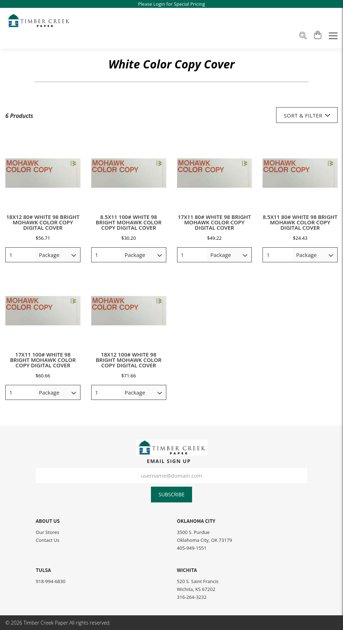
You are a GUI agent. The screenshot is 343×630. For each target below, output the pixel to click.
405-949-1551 (192, 548)
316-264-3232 (192, 597)
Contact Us (47, 540)
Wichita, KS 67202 (196, 589)
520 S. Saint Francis (198, 581)
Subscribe (171, 494)
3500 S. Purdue (193, 532)
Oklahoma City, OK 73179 (204, 540)
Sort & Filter (307, 115)
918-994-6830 (50, 581)
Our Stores (47, 532)
